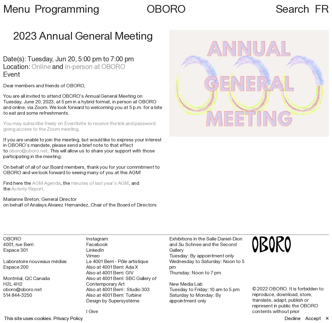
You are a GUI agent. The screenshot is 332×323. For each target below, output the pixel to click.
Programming (67, 8)
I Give (92, 311)
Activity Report (27, 189)
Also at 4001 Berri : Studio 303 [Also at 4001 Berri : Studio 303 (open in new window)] (117, 289)
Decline (293, 318)
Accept (313, 318)
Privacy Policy (68, 318)
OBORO (166, 8)
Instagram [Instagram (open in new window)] (97, 239)
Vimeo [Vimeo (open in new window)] (93, 256)
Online (41, 66)
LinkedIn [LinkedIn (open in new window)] (95, 250)
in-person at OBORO (95, 66)
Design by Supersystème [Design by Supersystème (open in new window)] (112, 301)
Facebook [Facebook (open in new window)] (96, 244)
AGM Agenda (46, 183)
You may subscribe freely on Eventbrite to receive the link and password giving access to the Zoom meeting (79, 126)
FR (322, 8)
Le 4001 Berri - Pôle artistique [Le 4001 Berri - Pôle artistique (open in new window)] (117, 261)
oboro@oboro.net (28, 151)
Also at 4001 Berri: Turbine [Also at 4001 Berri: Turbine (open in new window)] (113, 295)
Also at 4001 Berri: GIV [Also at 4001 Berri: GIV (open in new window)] (109, 273)
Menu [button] (18, 8)
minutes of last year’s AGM (100, 183)
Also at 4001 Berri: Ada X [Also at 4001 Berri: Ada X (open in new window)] (112, 267)
